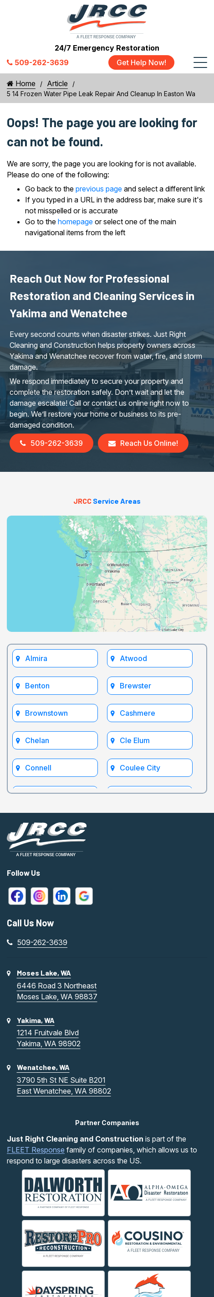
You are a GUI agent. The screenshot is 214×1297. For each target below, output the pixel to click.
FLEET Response (36, 1149)
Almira (36, 658)
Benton (37, 685)
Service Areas (107, 500)
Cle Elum (135, 740)
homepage (75, 221)
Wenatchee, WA (43, 1067)
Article (57, 83)
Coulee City (140, 767)
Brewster (135, 685)
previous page (99, 188)
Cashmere (137, 713)
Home (21, 83)
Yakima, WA (36, 1020)
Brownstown (46, 713)
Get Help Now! (141, 62)
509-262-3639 (51, 443)
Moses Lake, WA (44, 972)
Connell (38, 767)
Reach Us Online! (143, 443)
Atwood (133, 658)
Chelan (37, 740)
